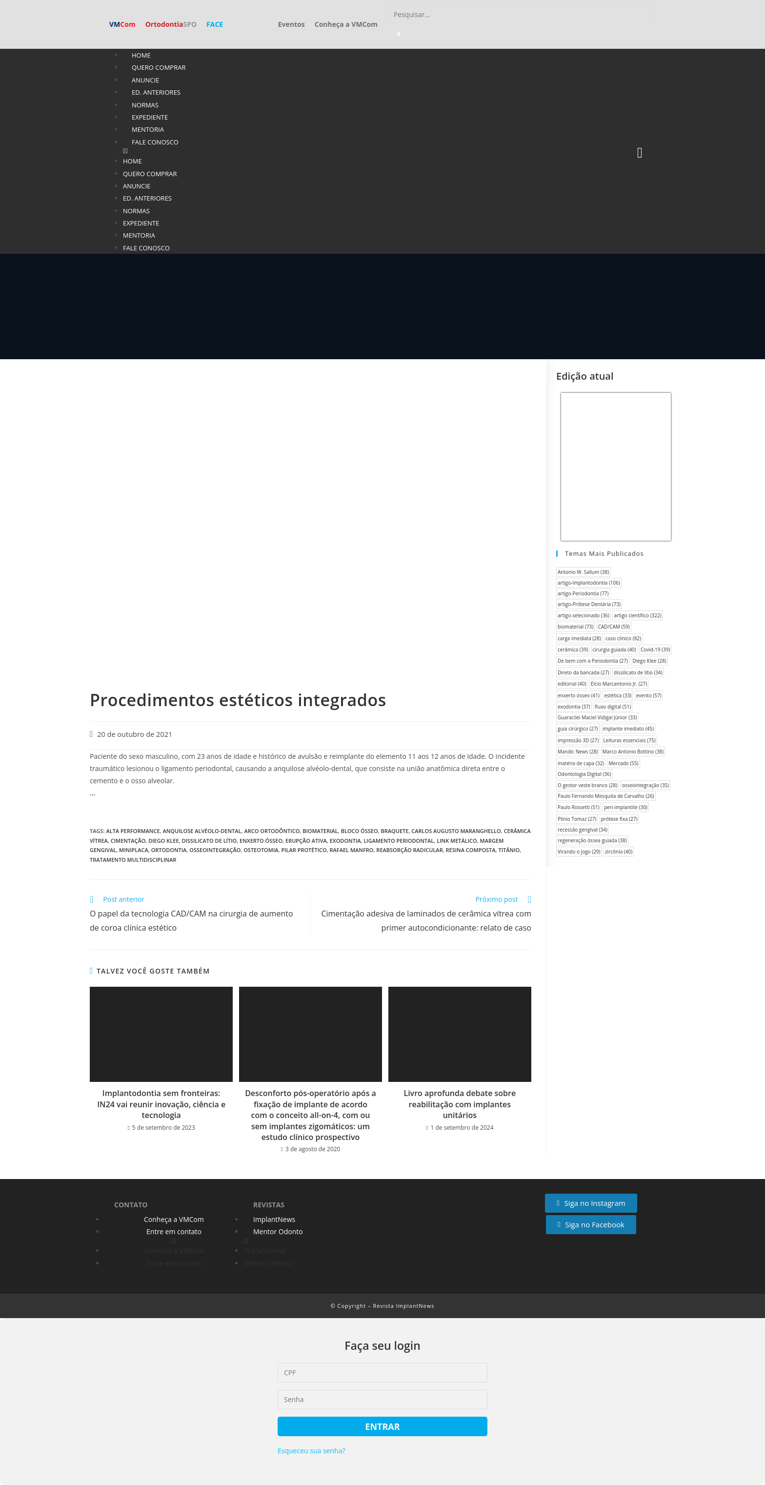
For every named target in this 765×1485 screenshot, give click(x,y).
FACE (214, 24)
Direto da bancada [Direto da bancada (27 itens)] (583, 672)
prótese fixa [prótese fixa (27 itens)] (619, 818)
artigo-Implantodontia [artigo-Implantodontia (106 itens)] (589, 582)
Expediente (150, 117)
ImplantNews (274, 1219)
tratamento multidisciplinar (133, 859)
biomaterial (320, 830)
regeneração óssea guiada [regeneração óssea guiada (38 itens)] (592, 840)
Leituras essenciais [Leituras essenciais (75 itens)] (630, 740)
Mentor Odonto (278, 1231)
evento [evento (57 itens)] (649, 695)
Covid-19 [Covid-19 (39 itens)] (655, 649)
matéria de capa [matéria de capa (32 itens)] (581, 763)
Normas (145, 105)
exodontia (345, 840)
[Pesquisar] (399, 34)
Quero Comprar (158, 67)
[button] (350, 151)
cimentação (128, 840)
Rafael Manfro (352, 850)
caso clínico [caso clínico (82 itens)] (623, 638)
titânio (509, 850)
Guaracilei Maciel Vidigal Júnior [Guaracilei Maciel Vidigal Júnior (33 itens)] (597, 717)
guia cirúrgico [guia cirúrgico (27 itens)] (578, 728)
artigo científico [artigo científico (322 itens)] (637, 615)
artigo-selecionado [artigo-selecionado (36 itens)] (583, 615)
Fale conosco (155, 142)
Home (141, 55)
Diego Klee (163, 840)
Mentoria (148, 129)
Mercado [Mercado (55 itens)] (623, 763)
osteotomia (260, 850)
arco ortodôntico (272, 830)
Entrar (382, 1426)
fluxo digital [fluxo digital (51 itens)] (613, 706)
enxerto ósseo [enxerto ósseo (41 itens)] (579, 695)
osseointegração (215, 850)
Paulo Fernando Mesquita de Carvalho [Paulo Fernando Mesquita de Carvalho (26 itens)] (606, 796)
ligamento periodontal (398, 840)
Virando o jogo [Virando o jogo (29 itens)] (579, 851)
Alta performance (133, 830)
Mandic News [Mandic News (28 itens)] (578, 751)
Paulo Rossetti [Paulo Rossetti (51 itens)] (579, 807)
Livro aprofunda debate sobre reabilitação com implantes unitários (459, 1104)
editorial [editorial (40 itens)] (572, 683)
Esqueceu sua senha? (311, 1450)
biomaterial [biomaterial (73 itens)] (575, 626)
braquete (395, 830)
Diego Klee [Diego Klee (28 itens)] (649, 660)
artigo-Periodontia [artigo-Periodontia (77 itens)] (583, 593)
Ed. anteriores (156, 92)
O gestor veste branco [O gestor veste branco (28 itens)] (587, 785)
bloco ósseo (359, 830)
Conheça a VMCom (346, 24)
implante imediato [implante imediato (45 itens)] (628, 728)
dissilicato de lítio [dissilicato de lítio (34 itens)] (638, 672)
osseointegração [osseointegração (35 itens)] (645, 785)
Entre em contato (173, 1231)
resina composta (471, 850)
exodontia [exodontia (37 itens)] (574, 706)
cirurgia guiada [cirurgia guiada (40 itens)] (614, 649)
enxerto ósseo (261, 840)
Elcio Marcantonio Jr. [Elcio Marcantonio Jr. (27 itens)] (619, 683)
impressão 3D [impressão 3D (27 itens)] (578, 740)
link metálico (457, 840)
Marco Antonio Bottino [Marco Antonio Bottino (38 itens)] (633, 751)
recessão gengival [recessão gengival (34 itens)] (582, 829)
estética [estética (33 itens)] (617, 695)
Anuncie (145, 80)
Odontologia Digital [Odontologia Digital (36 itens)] (584, 774)
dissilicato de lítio (209, 840)
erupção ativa (306, 840)
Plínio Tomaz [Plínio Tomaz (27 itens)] (577, 818)
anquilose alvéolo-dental (201, 830)
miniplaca (133, 850)
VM (122, 24)
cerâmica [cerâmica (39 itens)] (573, 649)
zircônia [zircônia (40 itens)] (618, 851)
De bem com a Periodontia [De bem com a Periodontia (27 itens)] (593, 660)
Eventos (291, 24)
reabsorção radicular (409, 850)
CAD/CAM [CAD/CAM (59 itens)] (614, 626)
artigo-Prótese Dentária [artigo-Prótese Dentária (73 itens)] (589, 604)
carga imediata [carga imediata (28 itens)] (579, 638)
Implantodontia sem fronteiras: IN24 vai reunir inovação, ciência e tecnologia (161, 1104)
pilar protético (303, 850)
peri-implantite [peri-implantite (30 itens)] (625, 807)
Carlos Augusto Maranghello (456, 830)
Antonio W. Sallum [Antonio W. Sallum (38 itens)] (583, 572)
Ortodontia (171, 24)
